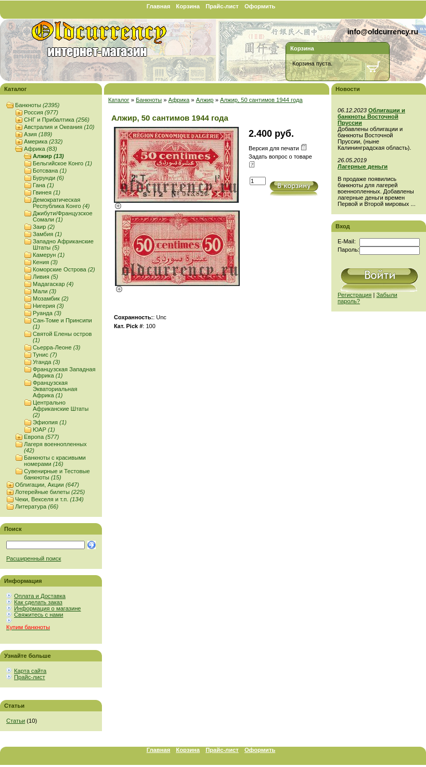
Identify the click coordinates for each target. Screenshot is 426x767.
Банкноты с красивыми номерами (55, 460)
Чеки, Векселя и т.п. (49, 499)
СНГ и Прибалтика (56, 119)
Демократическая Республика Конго (61, 203)
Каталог (119, 100)
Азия (38, 134)
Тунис (45, 355)
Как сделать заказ (38, 602)
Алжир (48, 156)
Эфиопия (50, 422)
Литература (36, 506)
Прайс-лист (222, 6)
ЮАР (44, 429)
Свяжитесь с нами (38, 615)
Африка (40, 149)
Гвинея (46, 192)
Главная (159, 6)
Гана (43, 185)
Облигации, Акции (47, 485)
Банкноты (37, 105)
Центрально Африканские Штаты (60, 408)
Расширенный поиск (33, 558)
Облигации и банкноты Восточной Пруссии (371, 116)
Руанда (47, 313)
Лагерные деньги (363, 166)
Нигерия (48, 306)
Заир (44, 227)
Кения (45, 262)
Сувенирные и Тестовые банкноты (57, 474)
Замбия (47, 234)
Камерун (48, 255)
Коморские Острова (64, 269)
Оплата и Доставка (40, 596)
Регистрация (354, 295)
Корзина (188, 6)
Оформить (259, 6)
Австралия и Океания (59, 127)
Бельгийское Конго (62, 163)
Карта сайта (30, 671)
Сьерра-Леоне (57, 347)
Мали (44, 291)
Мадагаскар (53, 284)
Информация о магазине (47, 608)
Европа (41, 437)
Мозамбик (51, 298)
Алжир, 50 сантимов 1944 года (261, 100)
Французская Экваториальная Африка (55, 389)
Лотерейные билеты (50, 492)
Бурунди (48, 178)
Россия (41, 112)
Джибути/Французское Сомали (63, 216)
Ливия (45, 277)
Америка (43, 141)
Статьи (15, 721)
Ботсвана (50, 170)
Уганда (46, 362)
